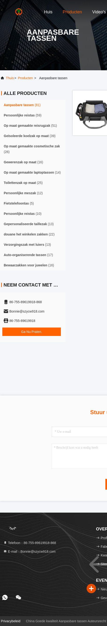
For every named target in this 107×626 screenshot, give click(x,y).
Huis (48, 12)
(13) (29, 224)
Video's (99, 12)
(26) (32, 149)
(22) (29, 234)
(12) (23, 193)
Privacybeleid (10, 621)
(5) (19, 203)
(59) (22, 115)
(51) (30, 125)
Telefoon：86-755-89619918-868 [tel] (29, 543)
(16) (23, 162)
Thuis (10, 78)
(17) (28, 255)
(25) (23, 183)
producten (25, 78)
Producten (72, 12)
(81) (22, 105)
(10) (22, 214)
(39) (29, 136)
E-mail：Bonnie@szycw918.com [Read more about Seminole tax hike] (29, 551)
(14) (32, 172)
